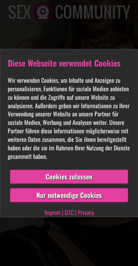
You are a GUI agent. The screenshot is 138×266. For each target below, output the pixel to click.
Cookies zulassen (69, 176)
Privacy (86, 212)
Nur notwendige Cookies (69, 195)
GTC (69, 212)
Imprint (52, 212)
